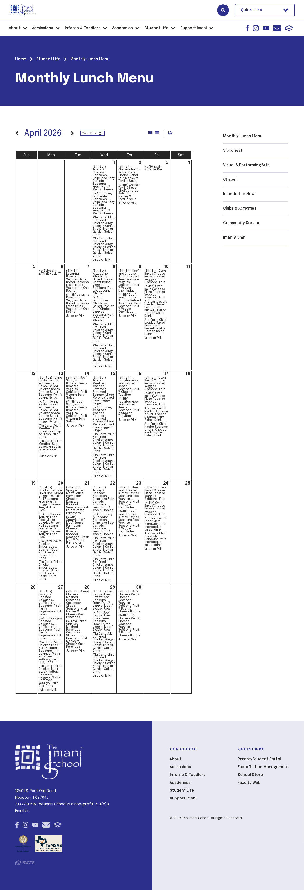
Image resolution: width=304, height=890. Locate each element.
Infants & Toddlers (187, 775)
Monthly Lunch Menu (242, 136)
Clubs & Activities (239, 208)
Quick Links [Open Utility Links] (265, 10)
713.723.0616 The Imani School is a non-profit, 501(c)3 (62, 805)
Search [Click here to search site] (223, 10)
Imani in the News (240, 194)
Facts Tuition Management (263, 767)
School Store (250, 775)
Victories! (232, 151)
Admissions (180, 767)
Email (277, 28)
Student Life (182, 791)
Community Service (242, 223)
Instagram (256, 28)
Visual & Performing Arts (246, 165)
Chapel (230, 180)
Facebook (247, 28)
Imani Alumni (234, 237)
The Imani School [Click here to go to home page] (22, 10)
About (175, 759)
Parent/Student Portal (259, 759)
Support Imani (183, 799)
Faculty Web (249, 783)
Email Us (22, 811)
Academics (180, 783)
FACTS (289, 28)
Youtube (266, 28)
